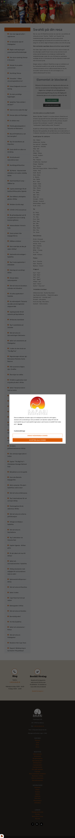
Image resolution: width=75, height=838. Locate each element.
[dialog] (37, 419)
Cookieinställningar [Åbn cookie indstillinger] (19, 431)
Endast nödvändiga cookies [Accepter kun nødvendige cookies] (38, 435)
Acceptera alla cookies (37, 440)
